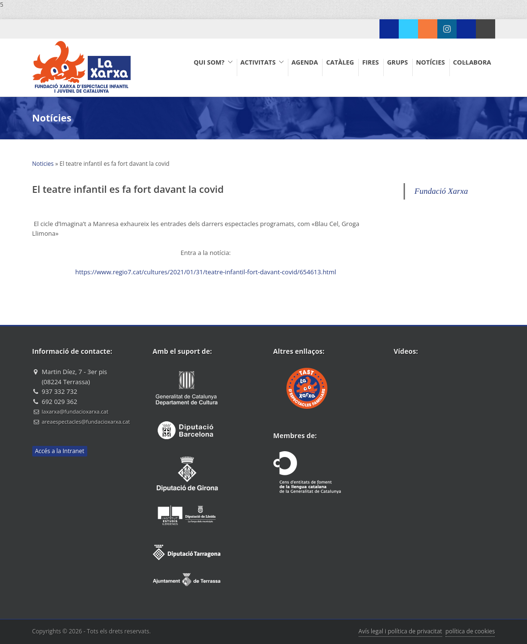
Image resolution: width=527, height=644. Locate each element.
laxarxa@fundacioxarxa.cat (75, 411)
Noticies (43, 164)
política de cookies (470, 631)
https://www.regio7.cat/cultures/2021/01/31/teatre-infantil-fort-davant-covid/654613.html (205, 272)
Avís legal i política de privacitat (400, 631)
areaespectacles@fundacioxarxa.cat (86, 421)
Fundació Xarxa (441, 191)
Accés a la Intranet (59, 451)
